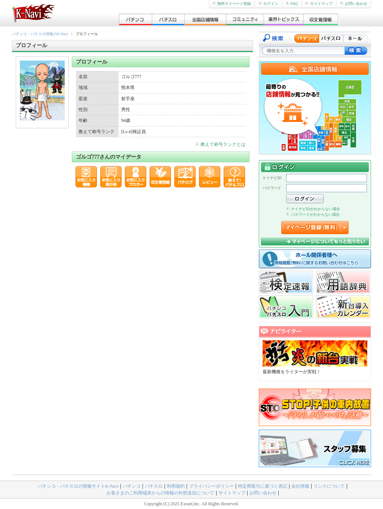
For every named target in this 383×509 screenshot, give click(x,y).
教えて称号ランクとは (220, 144)
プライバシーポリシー (211, 486)
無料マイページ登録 (231, 3)
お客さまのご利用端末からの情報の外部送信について (160, 493)
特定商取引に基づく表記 (262, 486)
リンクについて (329, 486)
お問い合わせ (353, 3)
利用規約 (176, 486)
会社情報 (300, 486)
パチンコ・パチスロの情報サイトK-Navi (78, 486)
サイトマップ (319, 3)
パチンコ (132, 486)
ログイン (268, 3)
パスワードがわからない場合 (313, 214)
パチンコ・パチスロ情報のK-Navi (40, 34)
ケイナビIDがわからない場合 (313, 209)
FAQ (292, 3)
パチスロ (154, 486)
